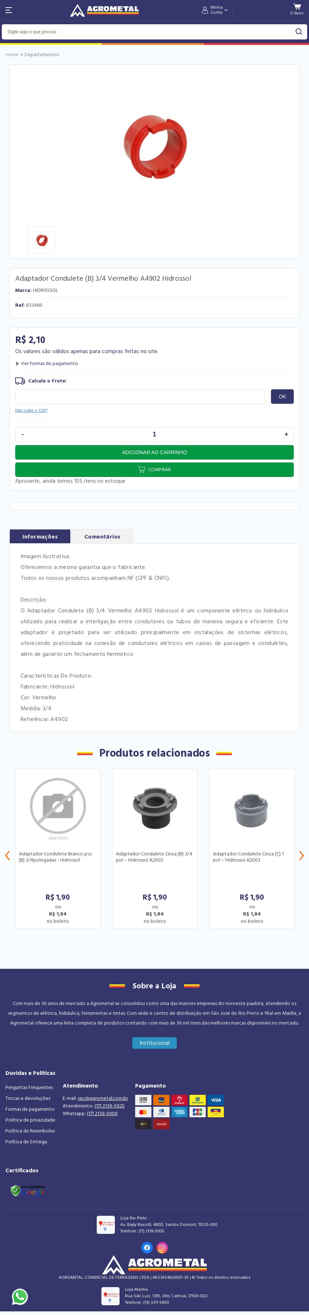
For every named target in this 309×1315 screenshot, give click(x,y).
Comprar (159, 469)
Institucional (154, 1043)
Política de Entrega (26, 1142)
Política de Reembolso (30, 1131)
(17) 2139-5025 (110, 1106)
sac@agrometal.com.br (103, 1098)
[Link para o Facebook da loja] (147, 1247)
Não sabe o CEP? (31, 410)
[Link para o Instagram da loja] (162, 1247)
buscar (299, 31)
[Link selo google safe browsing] (27, 1190)
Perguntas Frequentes (29, 1087)
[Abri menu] (8, 10)
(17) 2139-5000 (102, 1113)
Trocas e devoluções (27, 1098)
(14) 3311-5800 (156, 1302)
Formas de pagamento (30, 1109)
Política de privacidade (30, 1120)
